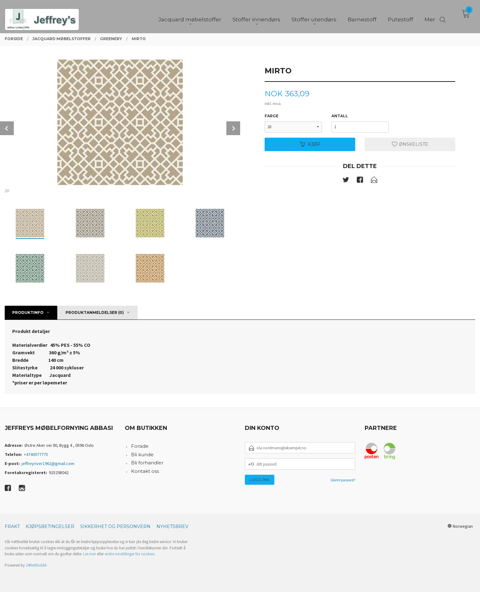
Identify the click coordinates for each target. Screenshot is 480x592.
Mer (430, 16)
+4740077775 (36, 454)
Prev (7, 128)
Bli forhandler (147, 463)
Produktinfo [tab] (28, 312)
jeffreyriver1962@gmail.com (48, 463)
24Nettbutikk (36, 565)
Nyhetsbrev (172, 526)
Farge (271, 116)
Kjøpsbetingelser (50, 526)
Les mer (89, 554)
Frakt (12, 526)
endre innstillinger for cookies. (130, 554)
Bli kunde (142, 454)
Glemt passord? (342, 480)
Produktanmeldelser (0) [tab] (95, 312)
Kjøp (310, 144)
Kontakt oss (145, 471)
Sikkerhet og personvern (115, 526)
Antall (339, 116)
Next (233, 128)
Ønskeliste (410, 144)
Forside (140, 446)
